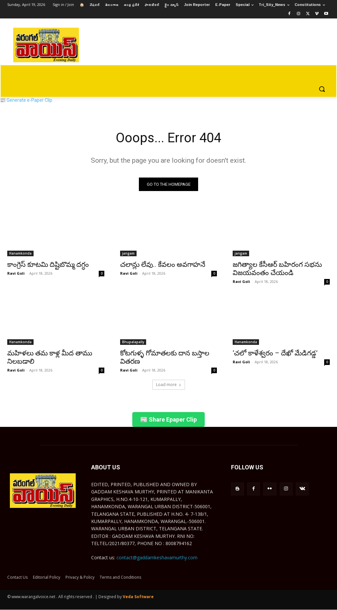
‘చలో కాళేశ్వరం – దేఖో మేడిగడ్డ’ (275, 353)
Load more (168, 384)
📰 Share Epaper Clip (168, 419)
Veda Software (138, 596)
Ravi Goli (16, 272)
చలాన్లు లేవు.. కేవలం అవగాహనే (162, 264)
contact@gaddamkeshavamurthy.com (157, 557)
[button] (322, 89)
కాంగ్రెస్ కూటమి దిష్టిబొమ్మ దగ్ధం (48, 264)
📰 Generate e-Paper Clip (26, 100)
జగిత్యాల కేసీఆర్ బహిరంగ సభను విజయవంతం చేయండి (277, 268)
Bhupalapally (133, 342)
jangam (128, 253)
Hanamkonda (20, 253)
